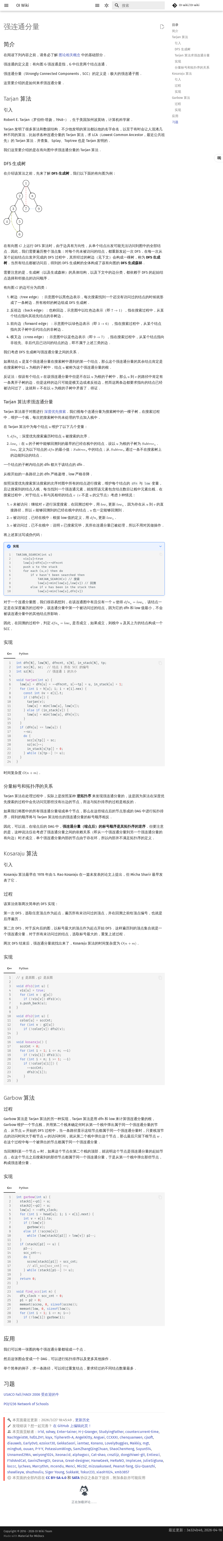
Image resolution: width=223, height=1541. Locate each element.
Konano (97, 1443)
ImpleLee (133, 1460)
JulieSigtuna (153, 1460)
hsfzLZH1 (37, 1437)
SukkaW (72, 1472)
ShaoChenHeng (121, 1449)
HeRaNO (117, 1460)
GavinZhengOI (39, 1460)
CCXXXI (112, 1437)
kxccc (11, 1466)
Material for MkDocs (31, 1536)
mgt (146, 1443)
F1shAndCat (16, 1460)
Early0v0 (30, 1443)
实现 (16, 546)
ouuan (28, 1449)
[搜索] (138, 5)
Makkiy (135, 1443)
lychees (24, 1466)
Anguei (99, 1437)
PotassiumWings (58, 1449)
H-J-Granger (87, 1432)
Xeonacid (63, 1455)
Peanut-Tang (123, 1466)
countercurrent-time (142, 1432)
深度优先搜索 (55, 411)
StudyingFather (111, 1432)
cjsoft (148, 1437)
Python (23, 653)
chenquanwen (131, 1437)
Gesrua (57, 1460)
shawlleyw (15, 1472)
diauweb (14, 1443)
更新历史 (82, 1420)
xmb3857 (122, 1472)
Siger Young (54, 1472)
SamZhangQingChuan (90, 1449)
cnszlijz (113, 1455)
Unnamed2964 (19, 1455)
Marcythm (40, 1466)
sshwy (50, 1432)
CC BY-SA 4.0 (56, 1478)
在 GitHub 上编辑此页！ (72, 1426)
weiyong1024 (43, 1455)
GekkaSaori (66, 1443)
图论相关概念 (69, 55)
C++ (9, 653)
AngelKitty (83, 1437)
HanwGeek (99, 1460)
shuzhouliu (34, 1472)
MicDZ (82, 1466)
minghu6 (14, 1449)
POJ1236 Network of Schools (26, 1404)
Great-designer (77, 1460)
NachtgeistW (17, 1437)
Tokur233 (87, 1472)
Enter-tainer (67, 1432)
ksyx (48, 1437)
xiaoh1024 (104, 1472)
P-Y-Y (39, 1449)
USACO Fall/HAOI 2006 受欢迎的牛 (31, 1394)
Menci (70, 1466)
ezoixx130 (47, 1443)
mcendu (57, 1466)
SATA (75, 1478)
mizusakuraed (99, 1466)
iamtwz (83, 1443)
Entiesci (153, 1455)
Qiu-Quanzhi (145, 1466)
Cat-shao (98, 1455)
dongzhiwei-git (133, 1455)
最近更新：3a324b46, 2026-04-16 (195, 1530)
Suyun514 (143, 1449)
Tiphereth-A (64, 1437)
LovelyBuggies (116, 1443)
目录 (175, 25)
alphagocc (80, 1455)
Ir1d (41, 1432)
